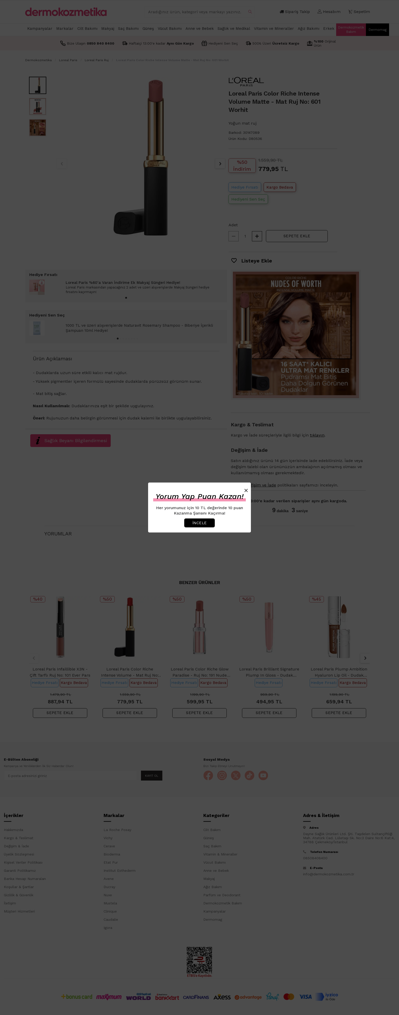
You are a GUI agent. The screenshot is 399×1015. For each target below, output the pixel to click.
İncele (199, 522)
